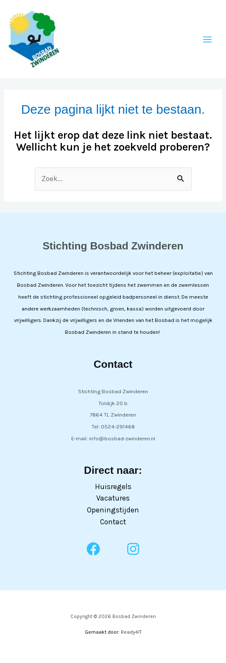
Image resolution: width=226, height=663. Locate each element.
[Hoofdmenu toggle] (207, 39)
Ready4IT (131, 632)
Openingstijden (113, 510)
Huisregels (113, 486)
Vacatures (113, 498)
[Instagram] (133, 548)
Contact (113, 522)
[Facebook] (93, 548)
